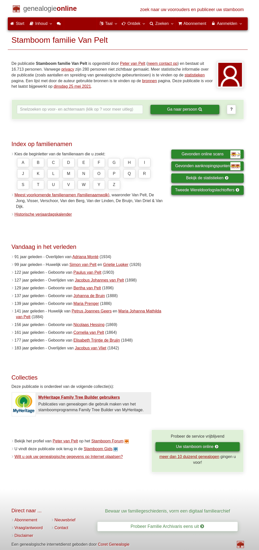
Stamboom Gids (98, 449)
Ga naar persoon (184, 109)
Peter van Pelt (132, 63)
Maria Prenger (86, 303)
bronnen (149, 81)
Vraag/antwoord (29, 528)
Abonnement (26, 520)
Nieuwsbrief (65, 520)
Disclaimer (24, 535)
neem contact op (162, 63)
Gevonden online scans (211, 154)
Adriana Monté (85, 257)
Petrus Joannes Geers (92, 311)
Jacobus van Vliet (90, 348)
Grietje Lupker (116, 264)
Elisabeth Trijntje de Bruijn (96, 340)
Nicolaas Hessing (89, 325)
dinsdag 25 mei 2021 (72, 86)
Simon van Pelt (82, 264)
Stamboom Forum (107, 441)
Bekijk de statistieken (207, 178)
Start (17, 23)
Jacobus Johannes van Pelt (99, 280)
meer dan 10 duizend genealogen (189, 456)
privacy (67, 69)
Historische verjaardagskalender (43, 214)
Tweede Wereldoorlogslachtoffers (207, 190)
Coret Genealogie (113, 544)
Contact (61, 528)
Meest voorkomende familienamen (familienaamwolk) (62, 195)
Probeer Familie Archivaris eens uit (167, 526)
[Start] (50, 9)
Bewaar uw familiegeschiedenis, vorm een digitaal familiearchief (167, 511)
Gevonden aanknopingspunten (207, 166)
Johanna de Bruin (89, 296)
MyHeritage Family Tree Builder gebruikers (79, 397)
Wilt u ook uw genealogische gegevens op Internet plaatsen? (69, 456)
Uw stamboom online (197, 446)
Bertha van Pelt (87, 288)
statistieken (195, 75)
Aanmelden (226, 23)
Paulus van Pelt (87, 272)
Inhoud (40, 23)
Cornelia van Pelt (88, 332)
